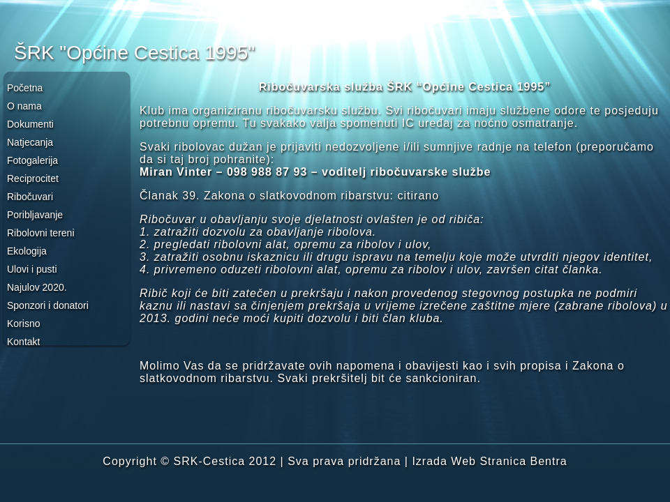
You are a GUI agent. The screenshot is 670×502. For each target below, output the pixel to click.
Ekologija (27, 251)
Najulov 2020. (37, 287)
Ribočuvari (30, 196)
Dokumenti (30, 124)
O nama (24, 106)
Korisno (23, 323)
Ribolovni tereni (41, 232)
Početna (25, 87)
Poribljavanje (35, 214)
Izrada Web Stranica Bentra (489, 461)
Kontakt (23, 341)
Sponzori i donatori (48, 305)
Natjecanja (30, 142)
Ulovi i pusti (32, 269)
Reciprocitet (33, 178)
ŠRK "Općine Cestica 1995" (134, 52)
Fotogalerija (32, 160)
